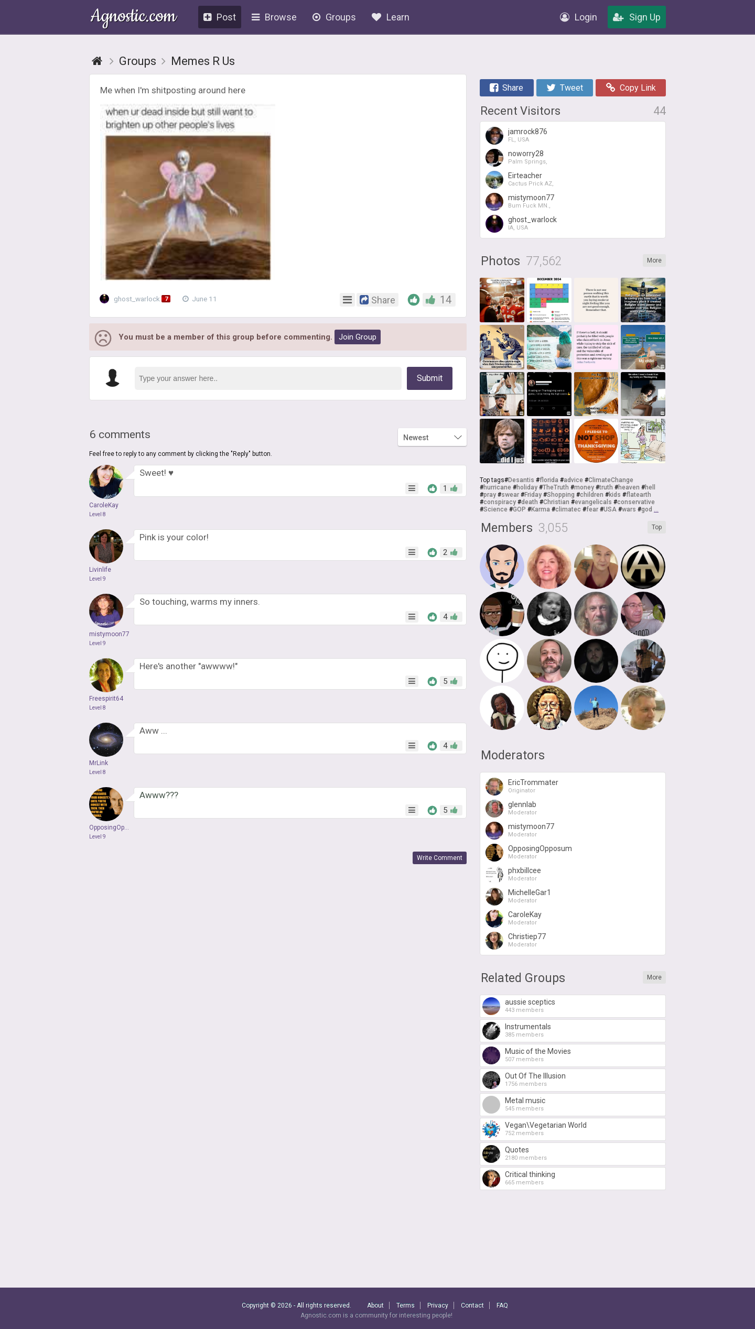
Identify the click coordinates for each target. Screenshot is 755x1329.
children (591, 494)
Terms (405, 1305)
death (529, 502)
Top (657, 527)
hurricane (497, 487)
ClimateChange (610, 480)
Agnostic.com (133, 17)
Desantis (521, 480)
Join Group (357, 337)
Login (578, 17)
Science (495, 509)
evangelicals (593, 502)
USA (610, 509)
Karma (540, 509)
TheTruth (556, 487)
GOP (519, 509)
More (654, 260)
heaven (629, 487)
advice (573, 480)
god (646, 509)
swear (510, 494)
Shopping (561, 494)
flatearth (638, 494)
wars (629, 509)
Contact (472, 1305)
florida (549, 480)
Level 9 (97, 579)
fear (592, 509)
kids (615, 494)
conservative (636, 502)
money (584, 487)
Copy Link (631, 88)
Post (219, 17)
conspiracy (499, 502)
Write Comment (439, 858)
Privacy (437, 1305)
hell (650, 487)
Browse (274, 17)
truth (606, 487)
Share (506, 88)
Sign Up (637, 17)
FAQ (502, 1305)
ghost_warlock (138, 298)
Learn (390, 17)
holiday (526, 487)
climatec (568, 509)
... (656, 509)
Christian (556, 502)
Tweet (564, 88)
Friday (533, 494)
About (375, 1305)
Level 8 (97, 514)
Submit (430, 378)
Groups (334, 17)
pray (489, 494)
